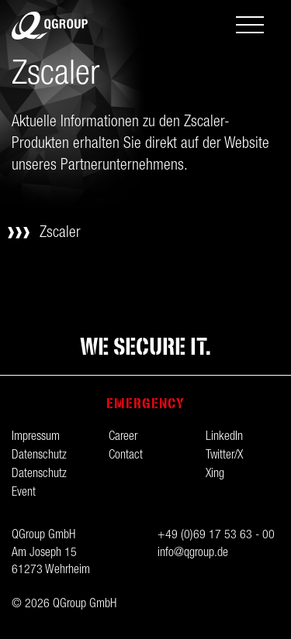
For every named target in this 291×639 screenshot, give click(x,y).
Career (123, 437)
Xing (215, 475)
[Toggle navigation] (249, 26)
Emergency (145, 403)
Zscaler (60, 234)
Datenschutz (39, 456)
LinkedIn (224, 437)
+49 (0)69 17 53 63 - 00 (216, 536)
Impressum (36, 437)
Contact (126, 456)
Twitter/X (224, 456)
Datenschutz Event (39, 484)
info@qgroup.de (193, 554)
